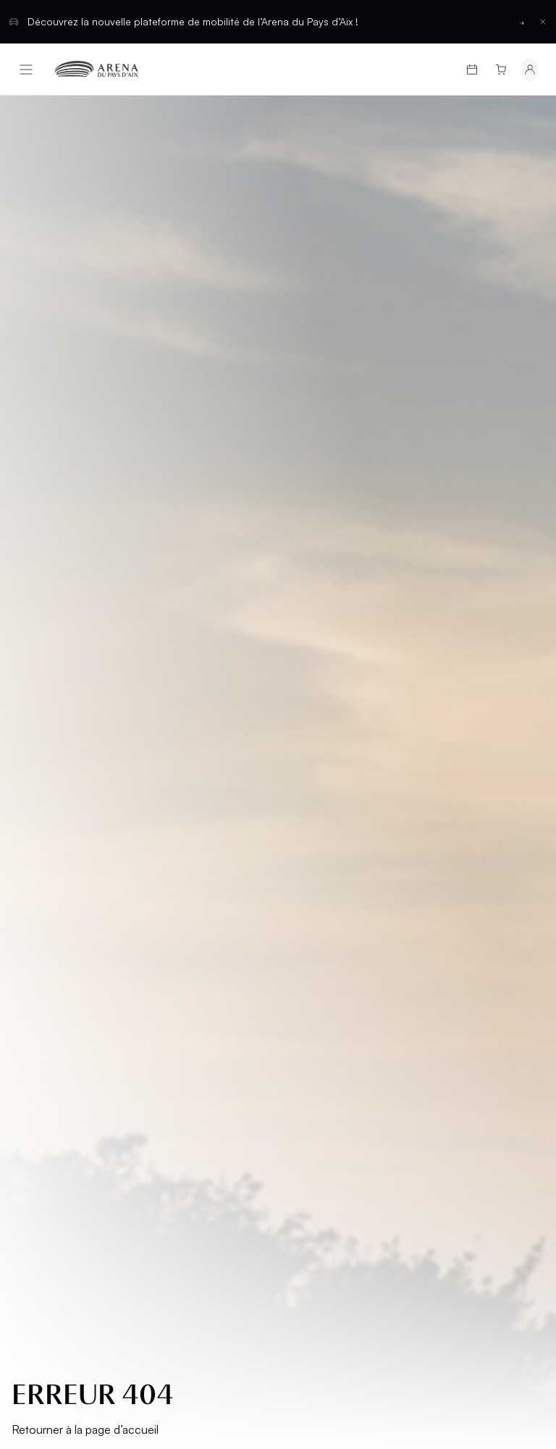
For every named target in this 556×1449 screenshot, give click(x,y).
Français (225, 1202)
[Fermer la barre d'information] (543, 21)
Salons (310, 862)
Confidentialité (63, 1083)
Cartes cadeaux (70, 886)
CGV (33, 1034)
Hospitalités (326, 886)
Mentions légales (70, 1009)
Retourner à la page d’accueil (85, 502)
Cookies (45, 1108)
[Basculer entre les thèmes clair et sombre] (508, 1202)
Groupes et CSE (67, 960)
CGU (33, 1059)
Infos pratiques (68, 911)
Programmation (69, 862)
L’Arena (43, 936)
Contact (315, 973)
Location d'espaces (317, 917)
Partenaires (324, 949)
